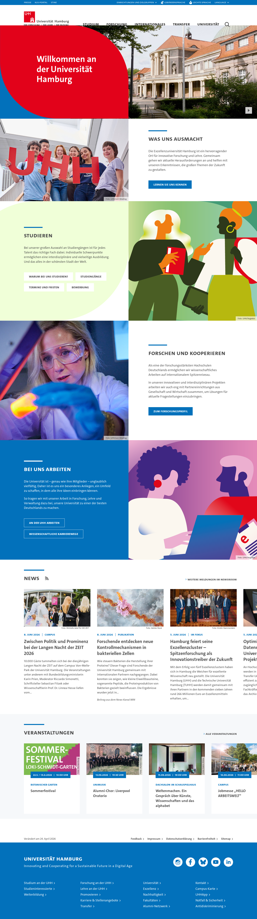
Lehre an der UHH (92, 897)
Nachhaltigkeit (153, 903)
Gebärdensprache (174, 2)
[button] (137, 2)
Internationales (150, 24)
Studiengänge (90, 284)
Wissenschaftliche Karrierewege (53, 542)
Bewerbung (80, 295)
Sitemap (226, 847)
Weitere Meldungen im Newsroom (212, 587)
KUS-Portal (41, 2)
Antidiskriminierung (209, 914)
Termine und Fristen (44, 295)
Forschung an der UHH (95, 891)
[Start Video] (248, 118)
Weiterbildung (34, 903)
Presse (27, 2)
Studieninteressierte (38, 897)
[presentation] (163, 80)
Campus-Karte (205, 897)
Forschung (116, 24)
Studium (91, 24)
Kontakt (200, 891)
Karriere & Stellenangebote (99, 908)
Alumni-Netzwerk (155, 914)
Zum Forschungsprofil (170, 419)
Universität (208, 24)
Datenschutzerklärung (179, 847)
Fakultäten (150, 908)
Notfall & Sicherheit (209, 908)
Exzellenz (149, 897)
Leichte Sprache (202, 2)
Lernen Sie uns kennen (170, 192)
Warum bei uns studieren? (48, 284)
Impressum (153, 847)
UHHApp (201, 903)
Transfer (181, 24)
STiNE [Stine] (54, 2)
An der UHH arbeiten (44, 531)
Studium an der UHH (38, 891)
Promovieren (89, 903)
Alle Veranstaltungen (221, 742)
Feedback (136, 847)
